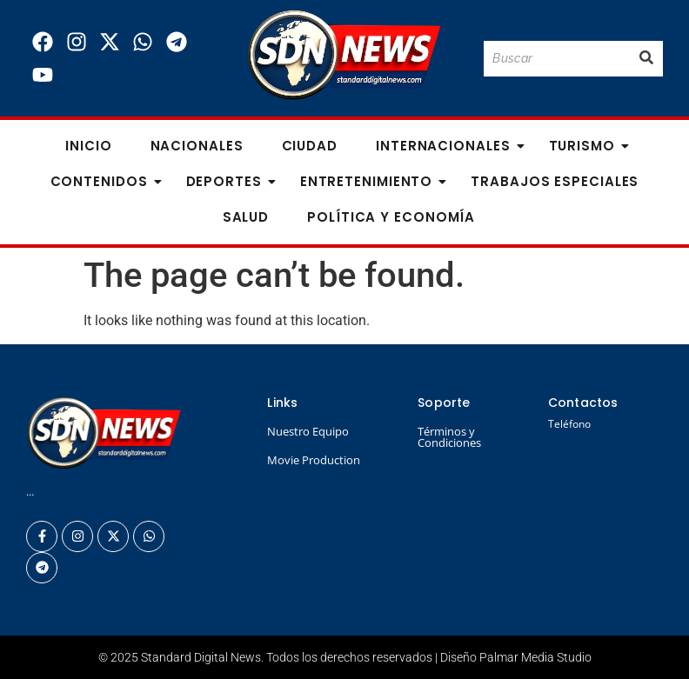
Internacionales (448, 145)
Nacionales (197, 145)
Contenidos (104, 181)
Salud (246, 217)
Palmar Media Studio (535, 657)
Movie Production (313, 460)
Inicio (88, 145)
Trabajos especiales (555, 181)
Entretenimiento (372, 181)
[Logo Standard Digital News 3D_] (344, 55)
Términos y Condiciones (449, 436)
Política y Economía (391, 217)
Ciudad (310, 145)
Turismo (587, 145)
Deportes (229, 181)
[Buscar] (557, 59)
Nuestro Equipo (308, 431)
